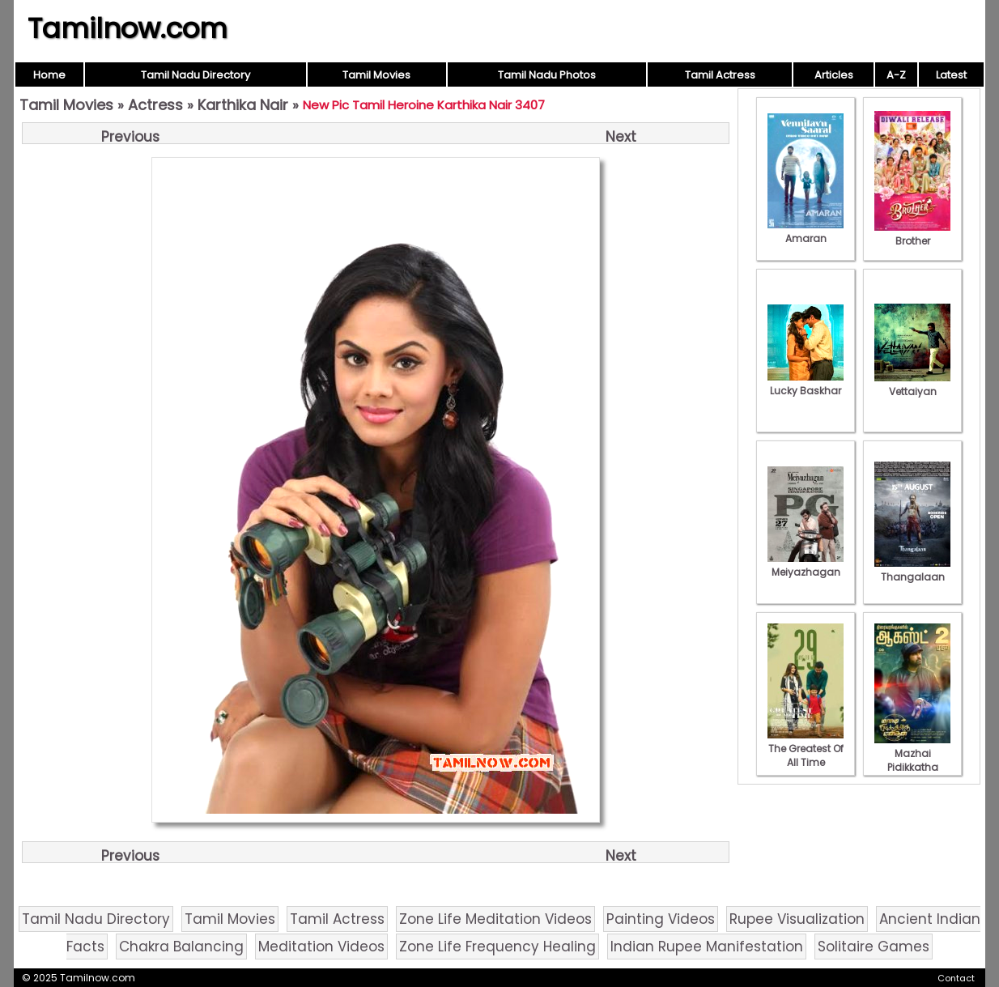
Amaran (805, 231)
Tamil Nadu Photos (547, 75)
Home (49, 75)
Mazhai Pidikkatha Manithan (912, 760)
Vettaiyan (912, 384)
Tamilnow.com (127, 28)
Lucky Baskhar (805, 384)
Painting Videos (660, 919)
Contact (956, 978)
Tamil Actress (720, 75)
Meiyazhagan (805, 565)
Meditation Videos (321, 946)
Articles (833, 75)
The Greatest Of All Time (805, 748)
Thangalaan (912, 570)
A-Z (896, 75)
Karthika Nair (243, 105)
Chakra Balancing (181, 946)
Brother (912, 234)
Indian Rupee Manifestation (706, 946)
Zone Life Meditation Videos (495, 919)
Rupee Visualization (797, 919)
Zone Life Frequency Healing (497, 946)
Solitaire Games (873, 946)
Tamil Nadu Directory (195, 75)
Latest (951, 75)
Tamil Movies (376, 75)
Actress (155, 105)
